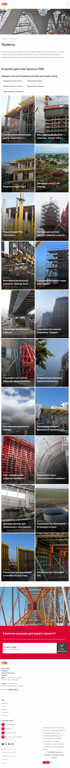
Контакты (4, 715)
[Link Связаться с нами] (35, 732)
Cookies (3, 763)
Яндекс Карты (13, 689)
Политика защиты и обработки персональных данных (54, 754)
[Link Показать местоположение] (35, 737)
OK (46, 762)
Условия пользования (8, 756)
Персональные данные (8, 752)
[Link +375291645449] (35, 724)
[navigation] (35, 648)
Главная (4, 39)
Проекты (4, 709)
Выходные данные (7, 749)
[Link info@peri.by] (35, 728)
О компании (5, 712)
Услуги (3, 706)
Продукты (4, 703)
